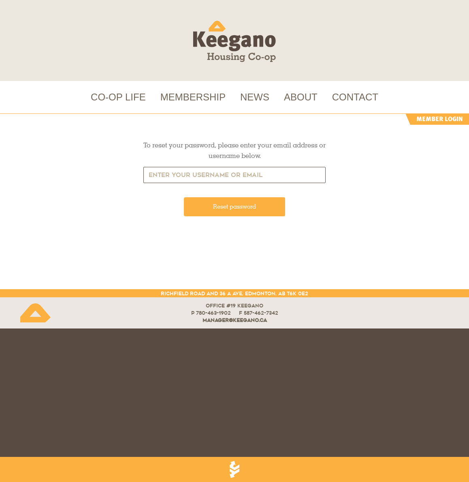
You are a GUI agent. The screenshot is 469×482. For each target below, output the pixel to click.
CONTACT (355, 97)
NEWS (254, 97)
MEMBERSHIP (193, 97)
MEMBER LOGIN (439, 119)
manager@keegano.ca (235, 320)
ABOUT (301, 97)
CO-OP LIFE (118, 97)
